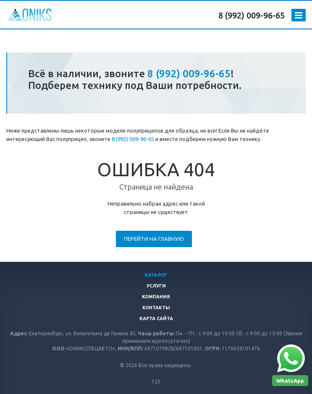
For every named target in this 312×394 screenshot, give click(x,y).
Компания (156, 296)
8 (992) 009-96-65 (251, 15)
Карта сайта (156, 318)
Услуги (156, 285)
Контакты (156, 307)
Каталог (156, 274)
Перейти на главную (154, 239)
